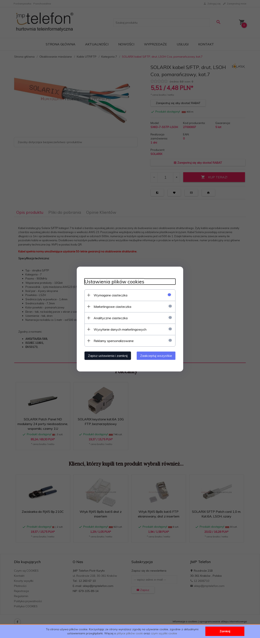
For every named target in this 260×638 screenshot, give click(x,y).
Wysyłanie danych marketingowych (118, 329)
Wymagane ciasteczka (109, 295)
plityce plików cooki (130, 633)
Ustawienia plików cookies (113, 281)
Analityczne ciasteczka (109, 318)
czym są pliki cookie (164, 633)
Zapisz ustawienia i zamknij (106, 355)
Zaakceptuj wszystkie (157, 355)
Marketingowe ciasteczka (111, 306)
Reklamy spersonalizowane (112, 341)
